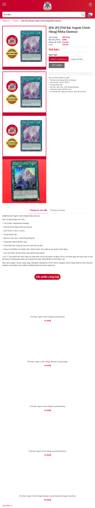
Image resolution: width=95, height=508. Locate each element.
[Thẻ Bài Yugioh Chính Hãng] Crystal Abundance (47, 451)
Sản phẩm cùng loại (47, 276)
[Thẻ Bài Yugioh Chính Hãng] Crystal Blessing (47, 406)
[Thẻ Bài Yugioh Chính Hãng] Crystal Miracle (47, 317)
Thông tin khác (57, 210)
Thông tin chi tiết (38, 210)
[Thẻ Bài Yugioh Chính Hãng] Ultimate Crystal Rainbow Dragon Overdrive (47, 496)
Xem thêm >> (7, 506)
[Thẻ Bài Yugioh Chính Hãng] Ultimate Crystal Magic (47, 362)
